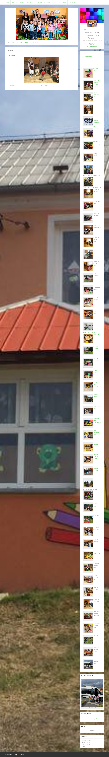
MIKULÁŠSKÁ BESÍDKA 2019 (97, 226)
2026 (94, 730)
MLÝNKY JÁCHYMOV (96, 359)
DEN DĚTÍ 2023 (95, 492)
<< (83, 730)
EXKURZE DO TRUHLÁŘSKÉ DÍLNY (96, 215)
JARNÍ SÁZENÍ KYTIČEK (96, 130)
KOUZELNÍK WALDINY (96, 190)
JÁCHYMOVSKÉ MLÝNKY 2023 (90, 489)
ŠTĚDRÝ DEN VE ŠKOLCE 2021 (96, 312)
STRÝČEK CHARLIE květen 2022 (96, 348)
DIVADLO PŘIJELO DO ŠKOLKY (96, 372)
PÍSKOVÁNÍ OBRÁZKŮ (96, 299)
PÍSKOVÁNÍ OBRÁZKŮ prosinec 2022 (97, 420)
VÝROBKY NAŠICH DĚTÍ (96, 69)
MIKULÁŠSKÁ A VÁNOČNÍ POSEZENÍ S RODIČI (96, 83)
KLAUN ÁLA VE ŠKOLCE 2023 (96, 541)
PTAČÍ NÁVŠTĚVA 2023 (96, 432)
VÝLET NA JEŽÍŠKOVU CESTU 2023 (96, 468)
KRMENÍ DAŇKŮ (95, 395)
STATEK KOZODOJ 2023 (95, 505)
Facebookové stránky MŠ (90, 719)
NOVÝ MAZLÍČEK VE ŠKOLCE (96, 287)
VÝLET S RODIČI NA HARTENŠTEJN (97, 167)
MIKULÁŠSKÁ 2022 (24, 42)
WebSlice (22, 754)
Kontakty (54, 2)
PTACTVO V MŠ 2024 (96, 588)
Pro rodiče (47, 2)
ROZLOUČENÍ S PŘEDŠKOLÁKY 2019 (92, 187)
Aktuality (22, 2)
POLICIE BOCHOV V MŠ (96, 94)
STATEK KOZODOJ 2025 (95, 661)
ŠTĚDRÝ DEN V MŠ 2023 (96, 600)
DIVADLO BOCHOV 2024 (97, 576)
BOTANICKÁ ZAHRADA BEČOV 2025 (96, 649)
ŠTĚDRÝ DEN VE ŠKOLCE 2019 (96, 239)
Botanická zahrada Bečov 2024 (96, 613)
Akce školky (30, 2)
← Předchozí (11, 85)
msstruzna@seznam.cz (92, 46)
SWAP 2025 (96, 636)
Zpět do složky (45, 85)
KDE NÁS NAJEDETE (87, 56)
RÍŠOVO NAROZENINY (96, 552)
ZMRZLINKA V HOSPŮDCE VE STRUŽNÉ (96, 143)
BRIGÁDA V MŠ (96, 106)
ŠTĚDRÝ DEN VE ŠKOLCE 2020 (96, 263)
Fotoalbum (15, 2)
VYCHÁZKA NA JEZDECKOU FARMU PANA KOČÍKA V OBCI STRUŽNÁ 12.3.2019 (97, 122)
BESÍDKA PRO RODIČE (96, 154)
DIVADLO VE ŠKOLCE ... (96, 202)
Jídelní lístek (39, 2)
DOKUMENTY (72, 2)
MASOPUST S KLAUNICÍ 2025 (96, 625)
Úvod (7, 2)
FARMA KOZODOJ (95, 274)
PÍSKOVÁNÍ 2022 (96, 335)
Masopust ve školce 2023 (96, 443)
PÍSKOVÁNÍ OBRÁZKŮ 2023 (96, 565)
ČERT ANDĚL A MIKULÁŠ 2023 (96, 529)
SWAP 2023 (96, 515)
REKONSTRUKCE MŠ (88, 260)
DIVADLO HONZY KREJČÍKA (95, 384)
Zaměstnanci (62, 2)
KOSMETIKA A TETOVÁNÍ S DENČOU (96, 456)
